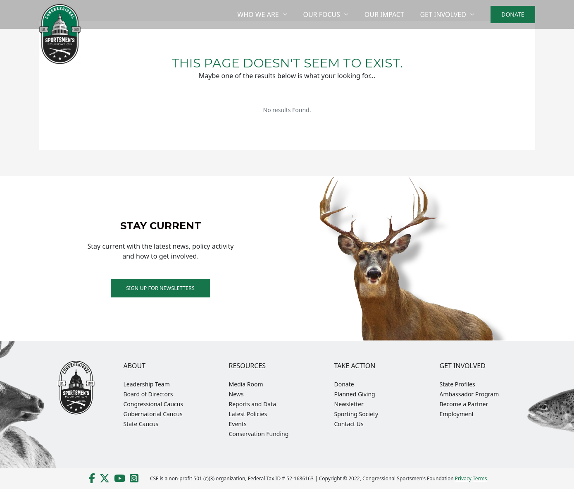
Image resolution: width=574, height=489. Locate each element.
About (135, 365)
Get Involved (444, 14)
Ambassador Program (469, 394)
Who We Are (267, 14)
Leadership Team (147, 384)
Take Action (355, 365)
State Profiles (457, 384)
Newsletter (349, 404)
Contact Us (349, 424)
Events (238, 424)
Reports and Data (252, 404)
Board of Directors (148, 394)
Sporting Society (356, 414)
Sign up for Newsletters (160, 287)
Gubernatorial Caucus (153, 414)
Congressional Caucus (153, 404)
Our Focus (328, 14)
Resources (247, 365)
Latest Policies (248, 414)
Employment (457, 414)
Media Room (246, 384)
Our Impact (388, 14)
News (236, 394)
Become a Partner (464, 404)
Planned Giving (354, 394)
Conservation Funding (259, 434)
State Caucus (141, 424)
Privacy (463, 478)
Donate (344, 384)
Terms (480, 478)
